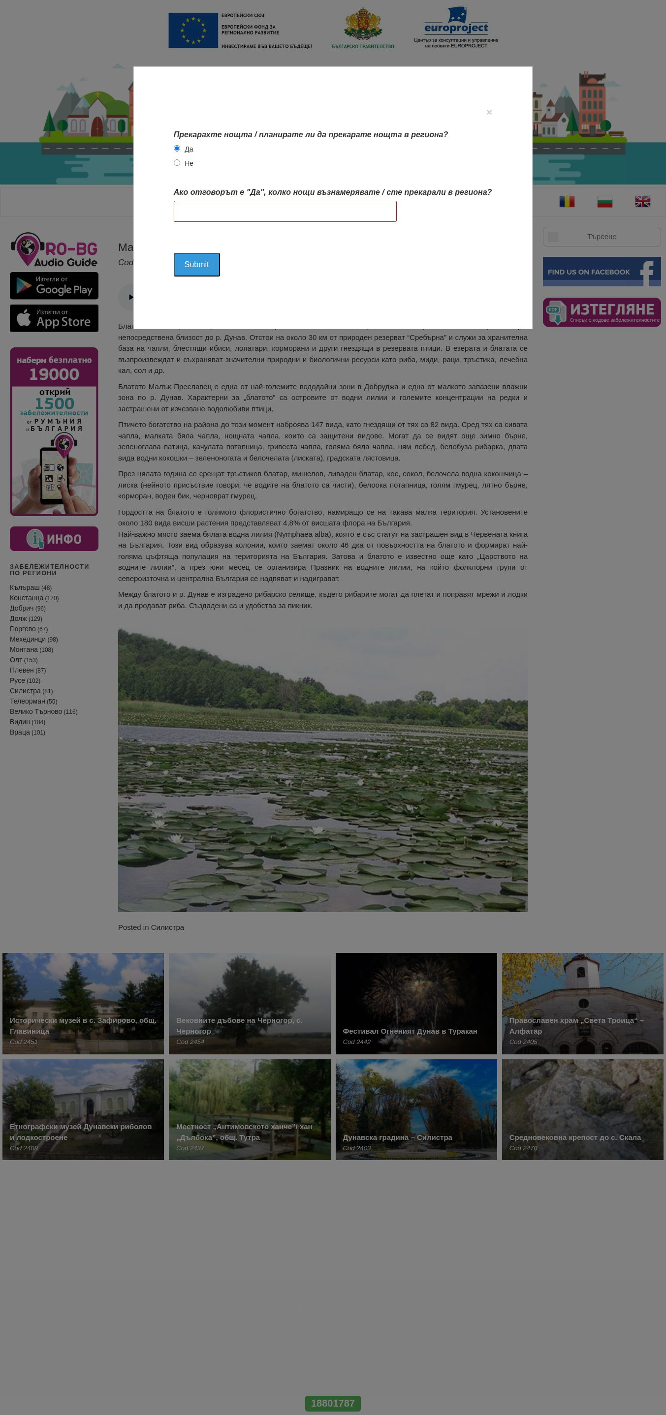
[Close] (489, 112)
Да (189, 149)
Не (189, 163)
